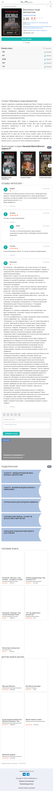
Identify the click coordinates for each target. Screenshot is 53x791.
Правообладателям (26, 784)
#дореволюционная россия (34, 26)
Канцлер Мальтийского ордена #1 (37, 30)
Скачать (48, 52)
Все (49, 147)
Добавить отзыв (11, 434)
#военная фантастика (36, 28)
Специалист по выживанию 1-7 (13, 455)
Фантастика (30, 22)
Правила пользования (26, 781)
